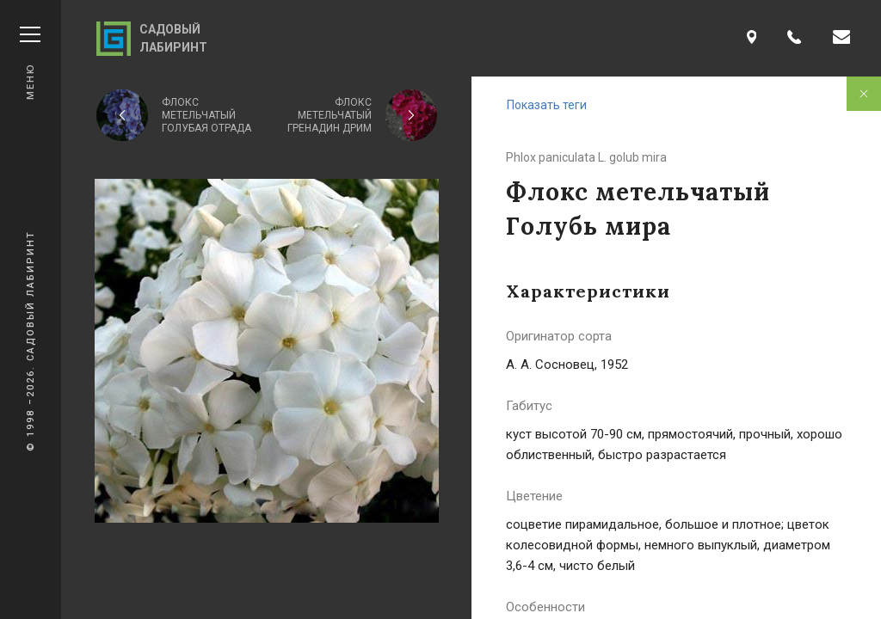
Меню (30, 63)
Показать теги (547, 105)
